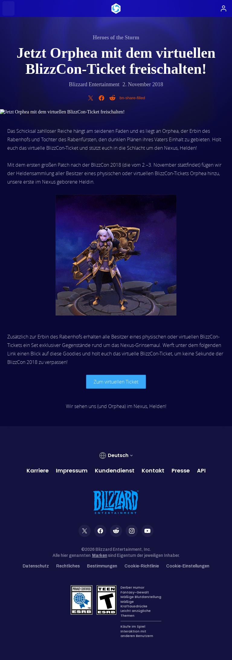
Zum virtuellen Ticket (116, 381)
